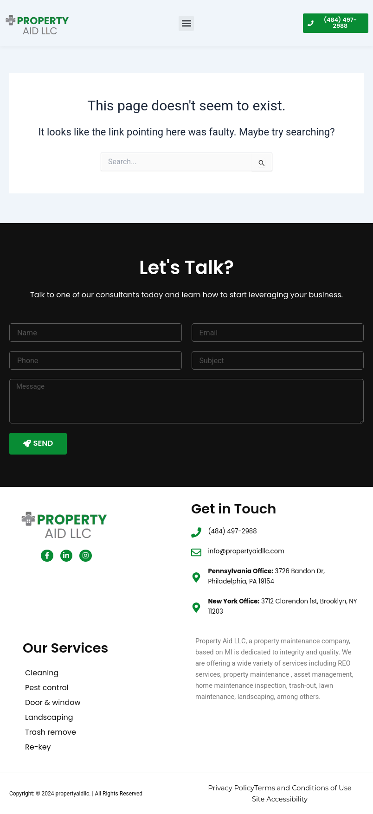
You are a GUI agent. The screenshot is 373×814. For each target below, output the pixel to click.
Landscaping (49, 718)
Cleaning (41, 673)
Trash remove (50, 733)
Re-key (38, 748)
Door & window (53, 703)
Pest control (47, 688)
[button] (186, 23)
